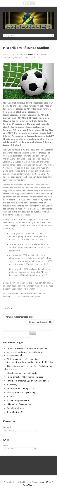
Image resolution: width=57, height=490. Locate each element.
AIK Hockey (12, 384)
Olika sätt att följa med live (19, 404)
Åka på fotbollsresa (15, 408)
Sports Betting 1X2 (15, 412)
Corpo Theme (28, 485)
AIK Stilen (11, 396)
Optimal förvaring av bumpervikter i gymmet (27, 348)
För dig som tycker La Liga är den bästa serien (28, 380)
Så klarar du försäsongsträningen (22, 392)
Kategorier (8, 427)
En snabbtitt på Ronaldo (18, 400)
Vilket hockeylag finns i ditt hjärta (22, 373)
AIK (12, 308)
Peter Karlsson (29, 54)
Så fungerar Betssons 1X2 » (40, 322)
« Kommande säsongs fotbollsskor (18, 317)
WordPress (47, 482)
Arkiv (5, 445)
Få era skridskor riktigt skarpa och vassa (25, 376)
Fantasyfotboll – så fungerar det (21, 388)
